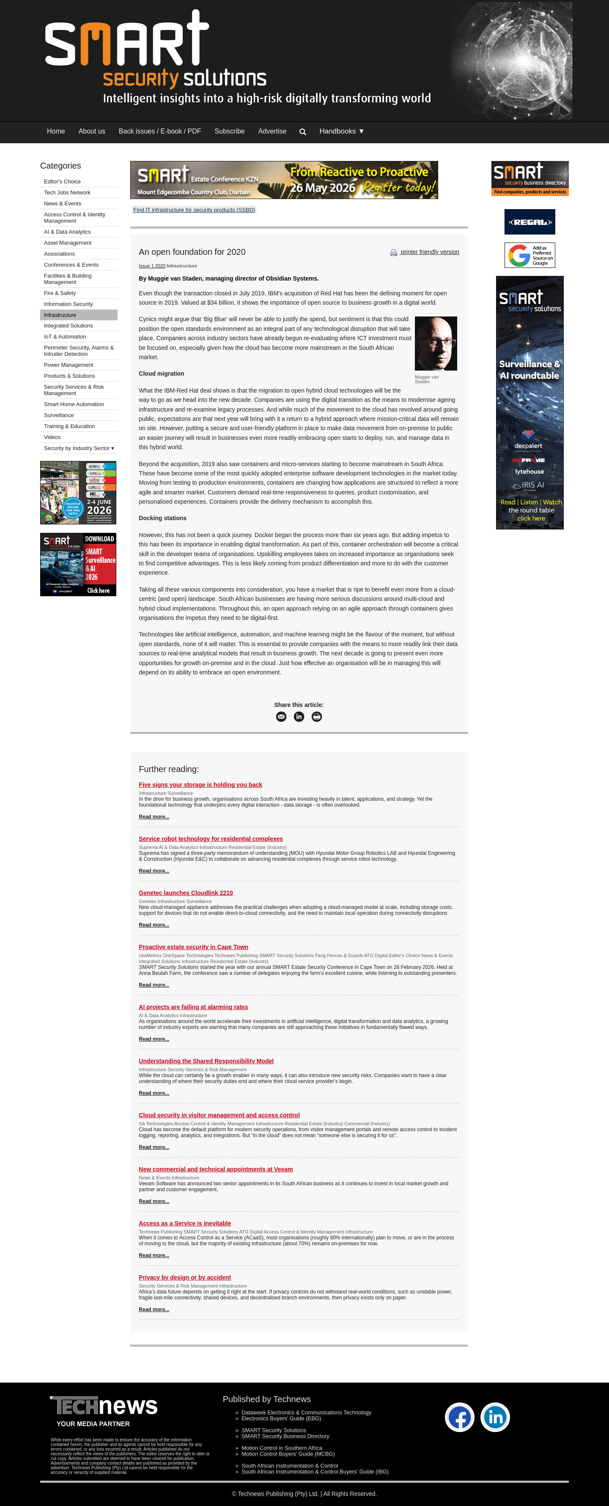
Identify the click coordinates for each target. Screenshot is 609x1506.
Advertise (272, 131)
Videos (52, 437)
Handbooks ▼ (342, 131)
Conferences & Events (71, 265)
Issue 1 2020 (152, 265)
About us (92, 131)
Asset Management (67, 243)
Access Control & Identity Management (74, 217)
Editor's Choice (62, 181)
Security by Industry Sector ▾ (79, 448)
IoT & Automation (65, 336)
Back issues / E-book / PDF (160, 131)
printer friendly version (423, 251)
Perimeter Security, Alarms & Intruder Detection (79, 350)
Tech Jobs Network (67, 192)
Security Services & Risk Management (74, 390)
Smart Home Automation (74, 404)
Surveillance (59, 415)
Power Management (68, 365)
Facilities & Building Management (68, 279)
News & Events (62, 203)
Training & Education (69, 426)
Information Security (68, 304)
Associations (59, 254)
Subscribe (230, 131)
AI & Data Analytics (67, 232)
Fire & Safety (60, 293)
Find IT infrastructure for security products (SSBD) (194, 210)
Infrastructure (60, 315)
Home (56, 131)
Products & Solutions (69, 376)
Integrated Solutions (68, 325)
